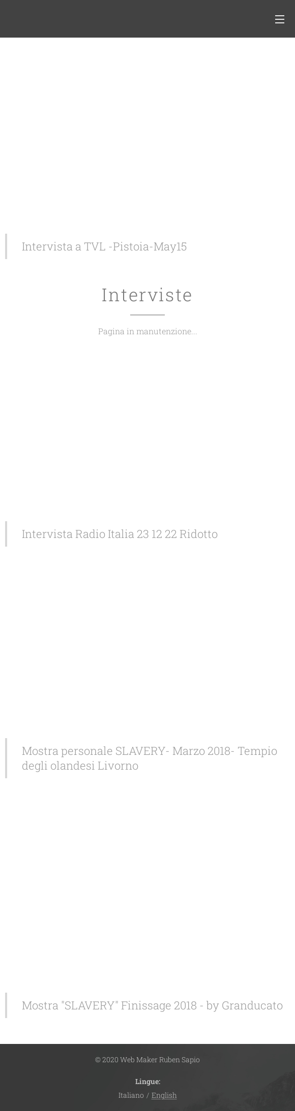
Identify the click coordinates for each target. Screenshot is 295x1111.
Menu (279, 19)
